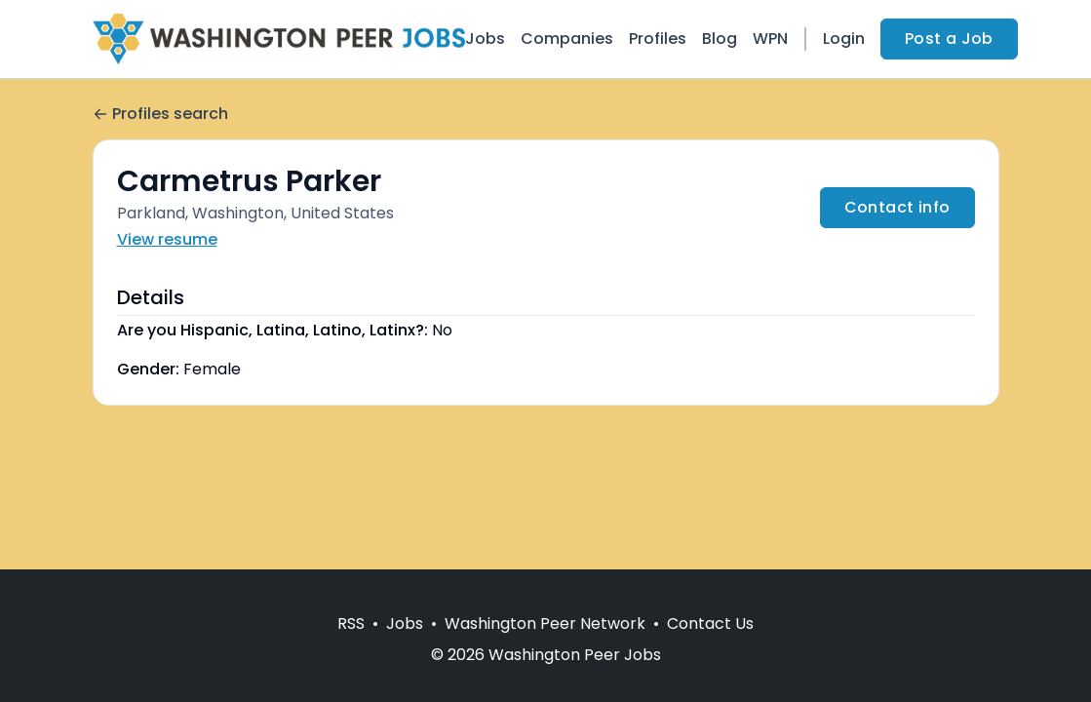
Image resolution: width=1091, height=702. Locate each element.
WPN (770, 38)
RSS (351, 623)
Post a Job (949, 38)
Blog (719, 38)
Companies (567, 38)
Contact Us (710, 623)
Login (844, 38)
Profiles (657, 38)
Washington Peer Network (545, 623)
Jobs (485, 38)
